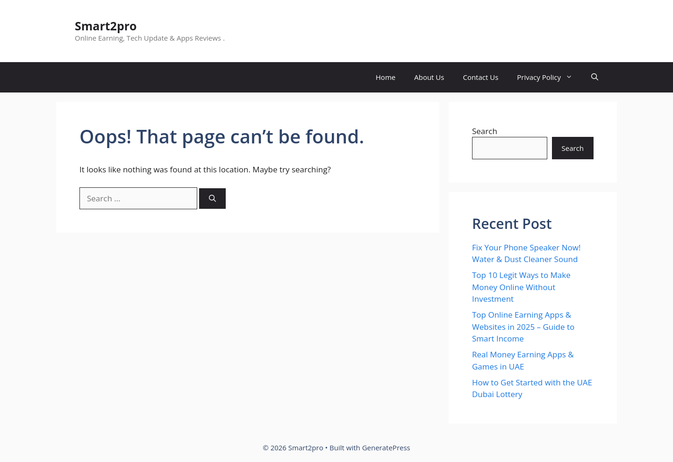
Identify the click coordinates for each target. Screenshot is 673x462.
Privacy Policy (549, 77)
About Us (429, 77)
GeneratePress (386, 447)
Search (484, 131)
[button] (595, 77)
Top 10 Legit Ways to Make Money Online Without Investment (521, 287)
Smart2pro (106, 26)
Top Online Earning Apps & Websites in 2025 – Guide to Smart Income (523, 326)
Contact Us (480, 77)
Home (385, 77)
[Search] (212, 198)
